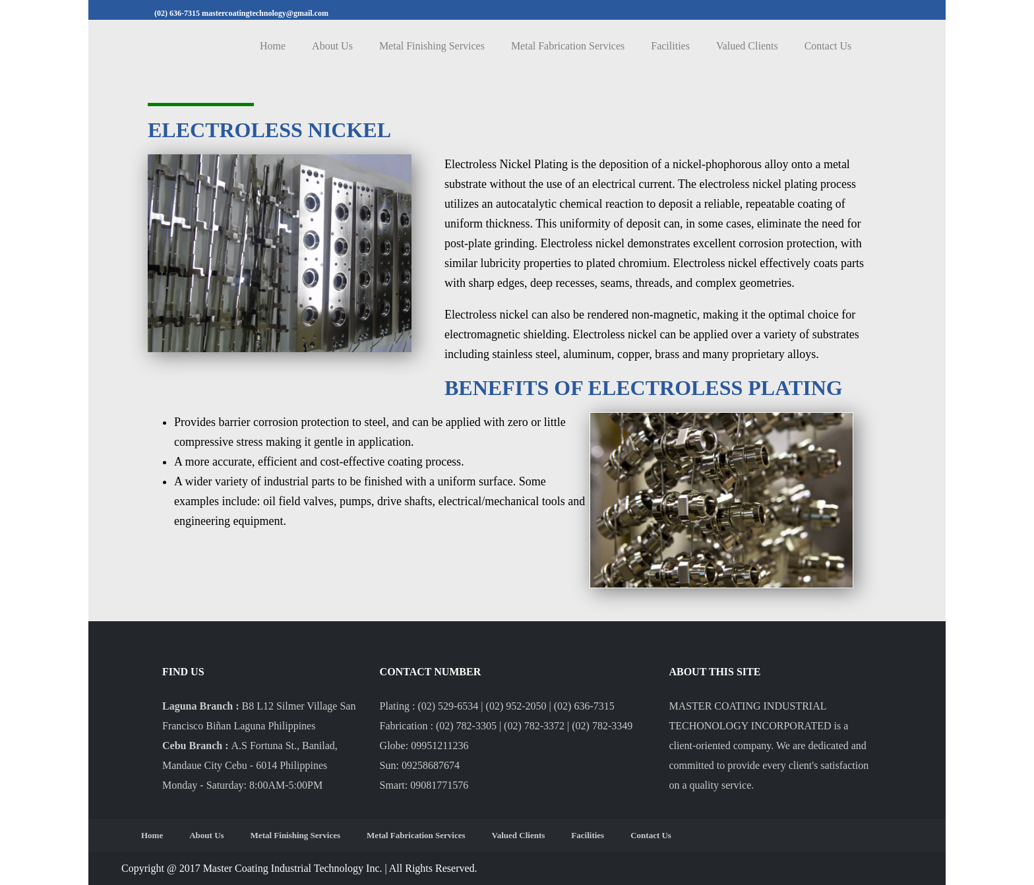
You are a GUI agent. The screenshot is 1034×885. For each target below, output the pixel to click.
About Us (332, 45)
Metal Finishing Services (432, 45)
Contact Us (828, 45)
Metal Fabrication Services (567, 45)
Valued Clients (747, 45)
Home (273, 45)
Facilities (670, 45)
